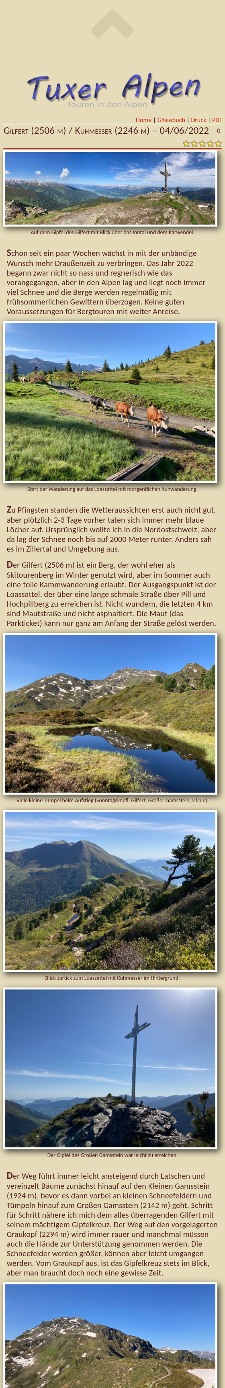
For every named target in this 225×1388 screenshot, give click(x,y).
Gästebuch (172, 120)
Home (144, 120)
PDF (217, 120)
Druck (199, 120)
